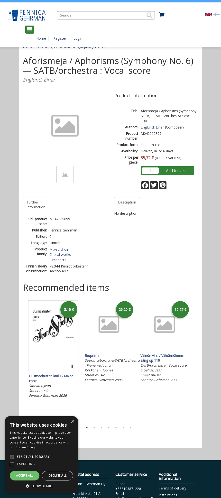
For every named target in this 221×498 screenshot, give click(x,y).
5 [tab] (116, 427)
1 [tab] (86, 427)
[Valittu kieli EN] (208, 14)
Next (195, 360)
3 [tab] (101, 427)
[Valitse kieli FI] (217, 14)
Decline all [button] (57, 475)
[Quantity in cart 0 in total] (161, 15)
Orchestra (57, 259)
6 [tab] (123, 427)
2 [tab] (94, 427)
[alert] (41, 454)
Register (59, 38)
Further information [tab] (36, 204)
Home (41, 38)
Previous (21, 360)
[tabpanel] (53, 349)
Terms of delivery (172, 488)
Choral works (60, 254)
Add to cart (176, 170)
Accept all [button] (24, 475)
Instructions (168, 495)
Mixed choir (59, 249)
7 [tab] (130, 427)
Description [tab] (127, 202)
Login (78, 38)
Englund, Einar (152, 127)
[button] (149, 15)
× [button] (72, 421)
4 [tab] (108, 427)
